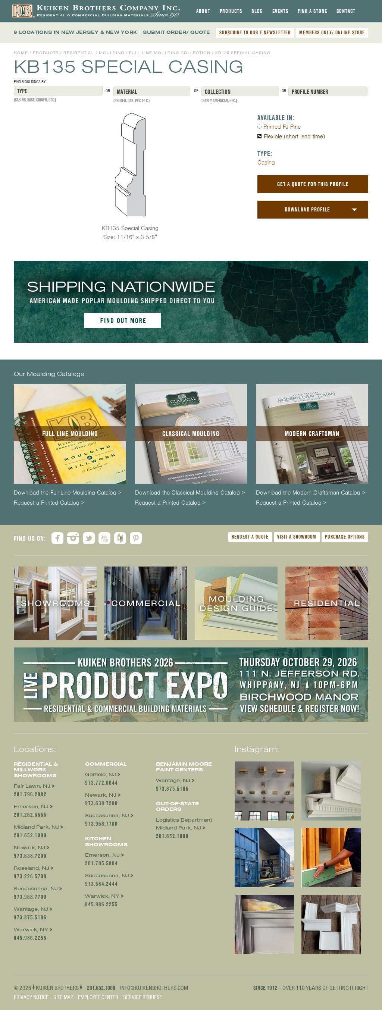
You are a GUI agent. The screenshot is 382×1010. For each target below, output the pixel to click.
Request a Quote (250, 536)
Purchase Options (345, 536)
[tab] (203, 11)
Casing (266, 162)
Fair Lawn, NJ (32, 786)
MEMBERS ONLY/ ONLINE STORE (332, 32)
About (203, 11)
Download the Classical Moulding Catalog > (190, 492)
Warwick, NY (31, 929)
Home (21, 52)
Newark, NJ (29, 847)
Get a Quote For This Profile (313, 184)
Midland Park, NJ (36, 827)
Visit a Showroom (296, 536)
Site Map (63, 997)
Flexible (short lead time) (294, 136)
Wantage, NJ (31, 909)
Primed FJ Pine (282, 127)
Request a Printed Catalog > (49, 502)
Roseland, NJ (31, 868)
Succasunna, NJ (36, 888)
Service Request (142, 997)
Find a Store (312, 11)
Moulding (111, 52)
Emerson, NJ (31, 806)
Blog (257, 11)
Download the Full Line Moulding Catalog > (67, 492)
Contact (346, 11)
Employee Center (98, 997)
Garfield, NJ (100, 774)
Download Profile (307, 209)
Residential (78, 52)
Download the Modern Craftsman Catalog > (310, 492)
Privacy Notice (31, 997)
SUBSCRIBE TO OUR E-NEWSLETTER (255, 32)
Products (231, 11)
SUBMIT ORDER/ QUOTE (176, 32)
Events (280, 11)
